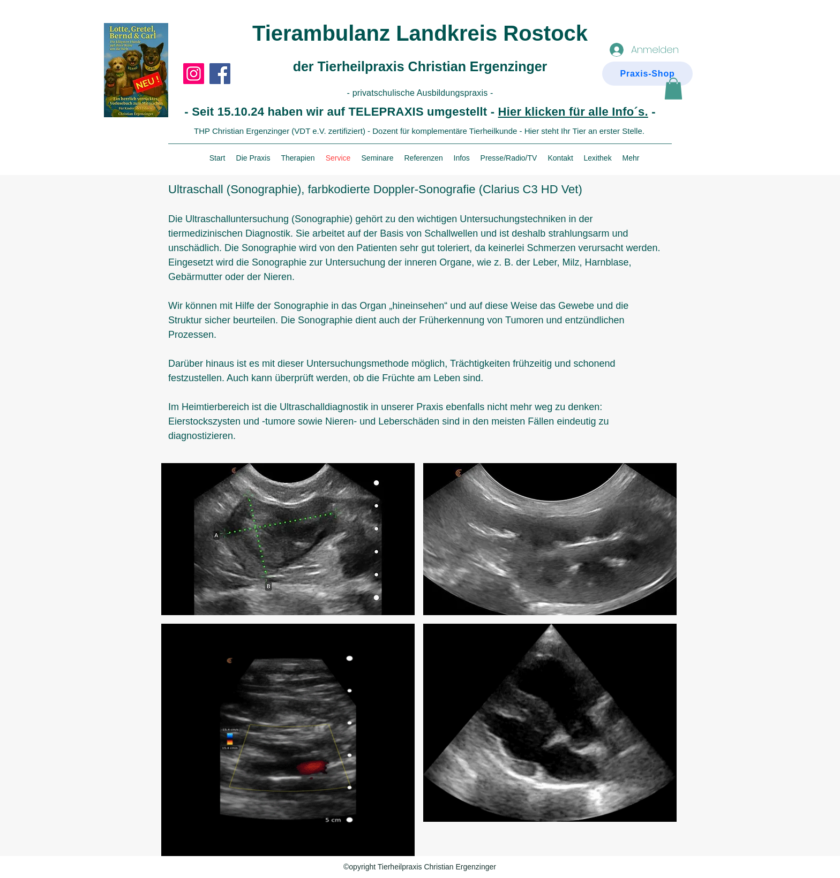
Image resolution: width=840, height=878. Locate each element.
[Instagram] (193, 73)
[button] (673, 89)
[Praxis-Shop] (647, 74)
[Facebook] (219, 73)
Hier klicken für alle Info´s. (573, 111)
